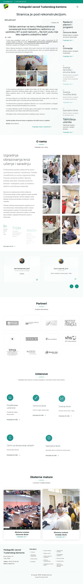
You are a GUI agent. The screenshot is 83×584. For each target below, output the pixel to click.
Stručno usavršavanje (47, 560)
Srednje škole (60, 561)
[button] (71, 294)
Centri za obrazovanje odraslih (60, 565)
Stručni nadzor (47, 550)
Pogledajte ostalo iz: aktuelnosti (42, 127)
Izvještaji (33, 561)
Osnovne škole (60, 558)
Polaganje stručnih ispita (48, 564)
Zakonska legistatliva (33, 555)
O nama (33, 552)
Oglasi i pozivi (47, 553)
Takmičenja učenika (60, 551)
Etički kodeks (34, 558)
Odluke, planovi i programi (48, 557)
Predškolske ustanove (60, 555)
